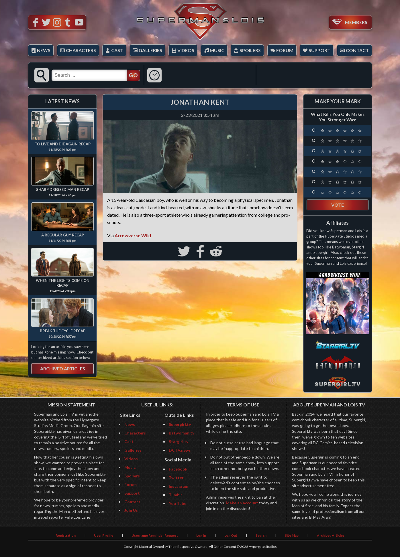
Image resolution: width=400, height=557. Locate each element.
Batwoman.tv (181, 432)
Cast (117, 50)
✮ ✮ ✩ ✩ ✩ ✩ (342, 171)
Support (319, 50)
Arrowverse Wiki (133, 235)
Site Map (292, 535)
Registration (66, 535)
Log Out (230, 535)
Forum (284, 50)
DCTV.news (180, 450)
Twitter (176, 477)
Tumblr (175, 494)
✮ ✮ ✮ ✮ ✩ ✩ (342, 151)
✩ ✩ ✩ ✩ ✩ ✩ (342, 192)
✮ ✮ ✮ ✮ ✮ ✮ (342, 130)
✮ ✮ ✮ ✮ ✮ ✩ (342, 141)
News (43, 50)
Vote (337, 205)
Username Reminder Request (155, 535)
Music (217, 50)
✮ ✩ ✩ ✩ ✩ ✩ (342, 182)
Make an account (242, 502)
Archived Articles (62, 368)
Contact (357, 50)
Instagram (178, 486)
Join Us (131, 510)
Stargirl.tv (178, 441)
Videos (185, 50)
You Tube (177, 503)
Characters (81, 50)
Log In (201, 535)
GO (133, 75)
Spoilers (250, 50)
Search (261, 535)
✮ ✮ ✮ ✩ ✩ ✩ (342, 161)
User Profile (103, 535)
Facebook (178, 469)
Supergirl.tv (180, 424)
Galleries (150, 50)
